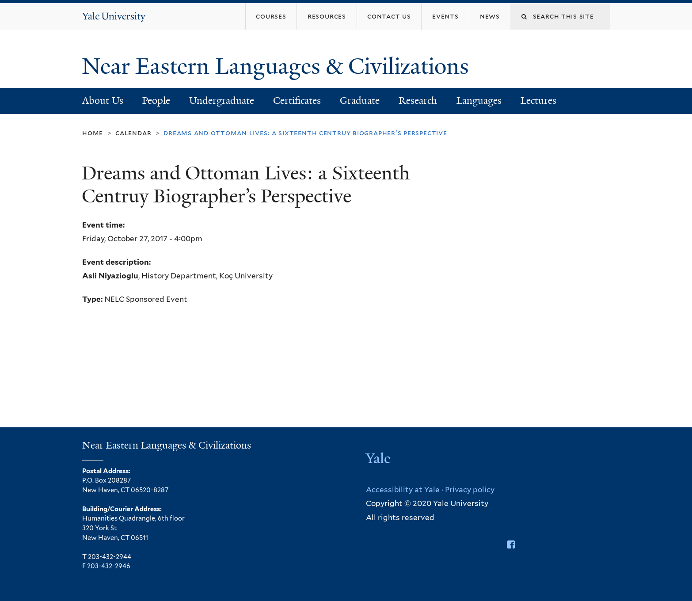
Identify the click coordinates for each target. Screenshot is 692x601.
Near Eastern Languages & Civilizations (278, 66)
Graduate (360, 100)
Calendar (133, 133)
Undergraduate (221, 100)
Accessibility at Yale (403, 489)
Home (92, 133)
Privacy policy (469, 489)
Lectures (538, 100)
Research (418, 100)
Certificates (297, 100)
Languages (479, 100)
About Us (102, 100)
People (156, 100)
